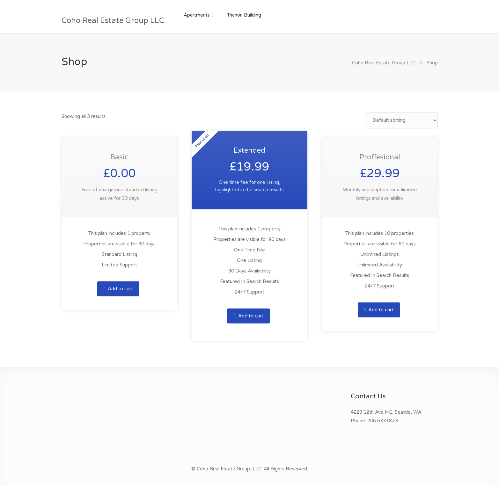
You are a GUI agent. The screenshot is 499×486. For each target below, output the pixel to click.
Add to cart (118, 289)
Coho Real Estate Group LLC (113, 20)
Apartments (197, 15)
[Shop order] (401, 120)
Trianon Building (244, 15)
